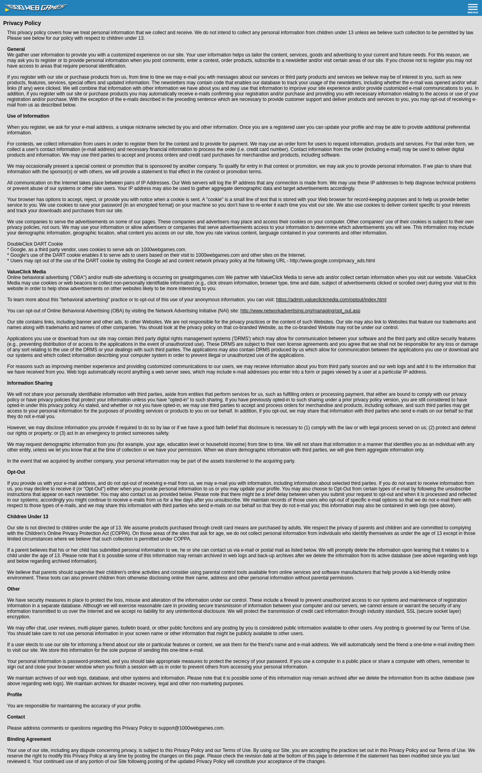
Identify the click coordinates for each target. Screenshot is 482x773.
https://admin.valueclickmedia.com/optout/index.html (331, 299)
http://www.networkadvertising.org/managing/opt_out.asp (301, 311)
